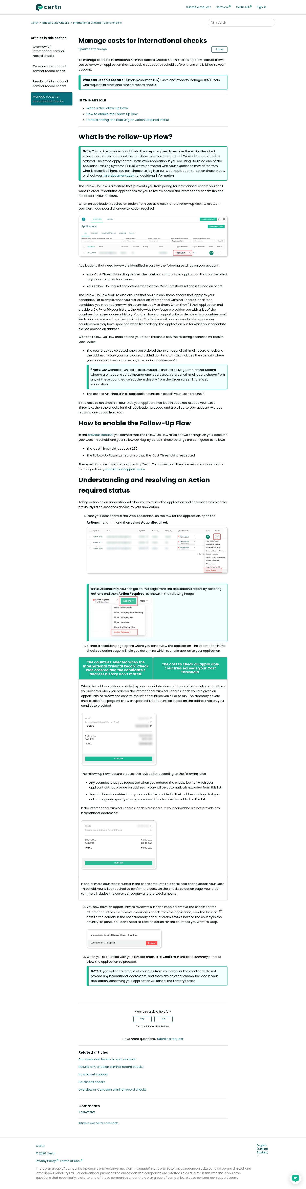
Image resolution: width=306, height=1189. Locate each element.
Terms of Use (71, 1161)
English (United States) (262, 1150)
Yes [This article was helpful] (142, 1019)
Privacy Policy (47, 1161)
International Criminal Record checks (97, 23)
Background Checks (55, 23)
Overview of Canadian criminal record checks (112, 1089)
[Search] (241, 23)
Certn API (244, 7)
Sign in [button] (261, 7)
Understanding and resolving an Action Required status (128, 120)
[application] (295, 1178)
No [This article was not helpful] (163, 1019)
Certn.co (223, 7)
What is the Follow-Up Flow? (107, 108)
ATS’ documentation (119, 175)
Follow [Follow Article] (219, 49)
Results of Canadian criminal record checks (111, 1067)
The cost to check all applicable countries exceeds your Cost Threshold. (190, 668)
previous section (100, 435)
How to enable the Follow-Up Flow (112, 114)
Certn (34, 23)
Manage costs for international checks (48, 98)
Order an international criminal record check (49, 68)
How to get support (93, 1074)
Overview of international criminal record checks (48, 51)
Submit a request (198, 7)
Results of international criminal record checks (50, 83)
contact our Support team (125, 469)
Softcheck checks (92, 1082)
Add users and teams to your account (107, 1059)
